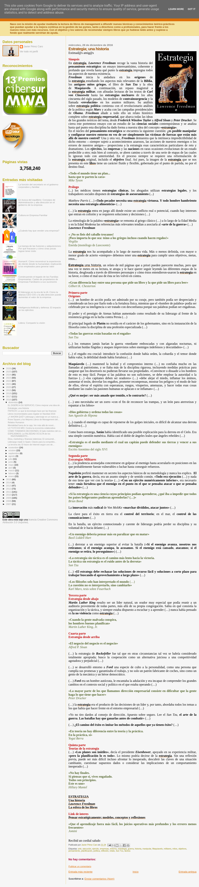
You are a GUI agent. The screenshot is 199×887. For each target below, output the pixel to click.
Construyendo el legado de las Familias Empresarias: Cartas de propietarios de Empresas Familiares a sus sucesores (38, 279)
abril (11, 468)
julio (11, 459)
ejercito (95, 849)
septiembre (14, 453)
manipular (146, 849)
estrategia (122, 849)
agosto (12, 456)
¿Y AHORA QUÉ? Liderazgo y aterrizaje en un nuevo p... (34, 417)
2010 (9, 494)
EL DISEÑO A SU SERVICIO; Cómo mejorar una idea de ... (35, 405)
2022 (9, 381)
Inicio (135, 871)
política (96, 851)
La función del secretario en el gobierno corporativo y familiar (38, 185)
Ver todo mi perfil (29, 51)
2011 (9, 492)
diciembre (13, 402)
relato (112, 851)
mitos (174, 849)
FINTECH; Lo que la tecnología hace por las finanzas (32, 411)
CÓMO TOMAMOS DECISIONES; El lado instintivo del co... (35, 431)
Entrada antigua (187, 871)
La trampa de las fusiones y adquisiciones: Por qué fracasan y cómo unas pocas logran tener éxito (39, 248)
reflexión (104, 851)
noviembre (14, 447)
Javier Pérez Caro (33, 46)
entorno (113, 849)
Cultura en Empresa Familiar (32, 215)
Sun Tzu (119, 851)
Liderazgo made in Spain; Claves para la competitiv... (32, 442)
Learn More (176, 9)
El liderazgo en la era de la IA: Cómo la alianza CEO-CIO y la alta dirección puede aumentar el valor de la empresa (39, 294)
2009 (9, 498)
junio (11, 462)
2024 (9, 374)
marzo (12, 470)
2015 (9, 479)
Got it (192, 9)
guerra (131, 849)
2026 (9, 368)
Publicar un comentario (79, 866)
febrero (12, 473)
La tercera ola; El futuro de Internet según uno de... (31, 444)
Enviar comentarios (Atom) (99, 878)
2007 (9, 504)
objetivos (182, 849)
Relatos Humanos (16, 422)
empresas (104, 849)
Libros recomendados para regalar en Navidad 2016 (31, 414)
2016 (9, 399)
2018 (9, 393)
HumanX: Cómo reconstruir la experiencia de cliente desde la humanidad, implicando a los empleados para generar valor (40, 264)
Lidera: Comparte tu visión (31, 323)
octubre (12, 450)
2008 (9, 501)
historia (138, 849)
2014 (9, 482)
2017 (9, 396)
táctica (127, 851)
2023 (9, 377)
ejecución (87, 849)
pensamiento (74, 851)
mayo (11, 465)
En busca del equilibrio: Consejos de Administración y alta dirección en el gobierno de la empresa (36, 202)
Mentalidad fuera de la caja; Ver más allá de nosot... (31, 425)
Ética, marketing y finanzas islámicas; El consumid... (31, 439)
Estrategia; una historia (18, 408)
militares (167, 849)
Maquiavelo (157, 849)
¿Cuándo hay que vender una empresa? (38, 230)
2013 (9, 485)
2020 (9, 387)
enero (12, 476)
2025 (9, 371)
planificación (86, 851)
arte (79, 849)
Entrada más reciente (80, 871)
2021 (9, 384)
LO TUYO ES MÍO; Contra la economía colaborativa (31, 428)
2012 (9, 488)
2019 (9, 390)
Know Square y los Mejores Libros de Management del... (33, 419)
